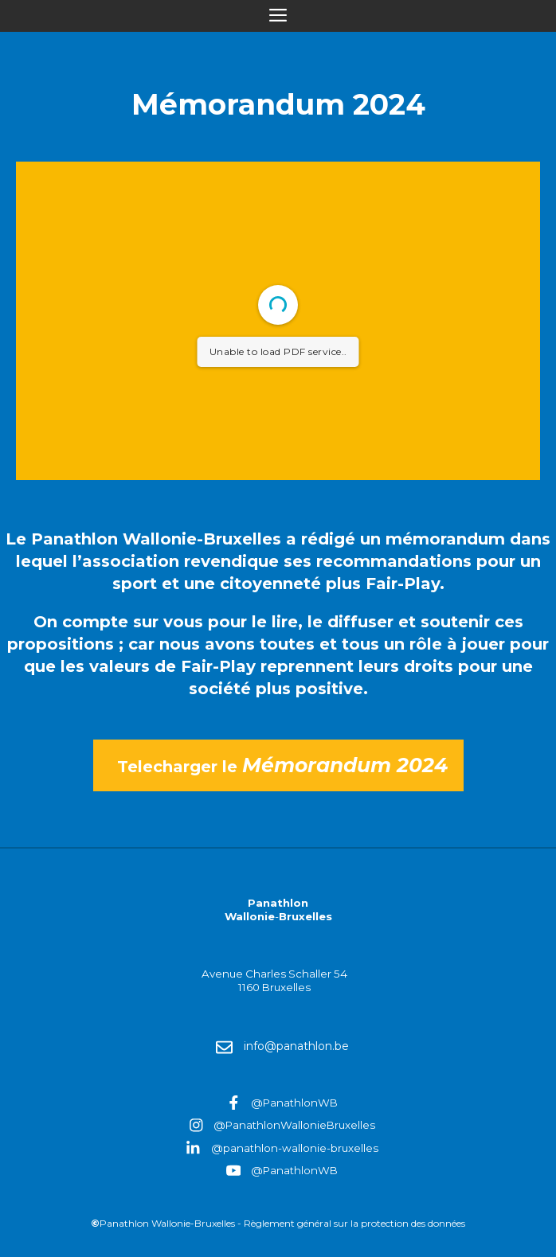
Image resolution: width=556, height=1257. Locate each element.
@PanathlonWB (294, 1102)
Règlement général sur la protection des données (354, 1223)
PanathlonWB (300, 1170)
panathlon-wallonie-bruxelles (300, 1148)
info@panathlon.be (296, 1046)
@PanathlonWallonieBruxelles (294, 1124)
